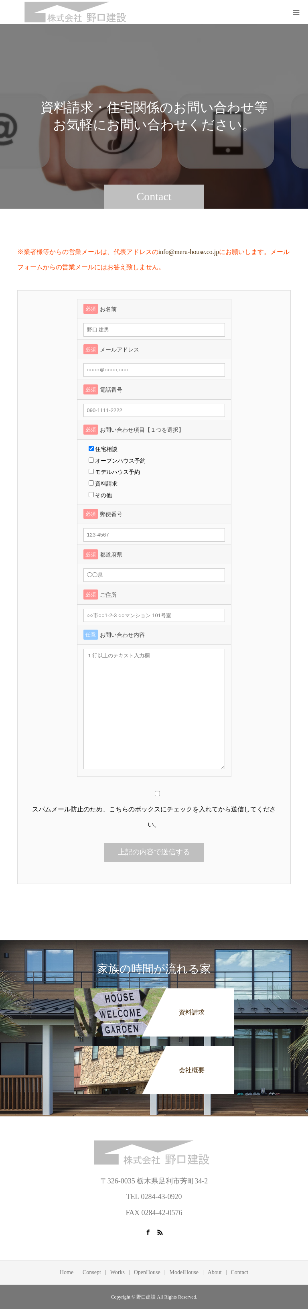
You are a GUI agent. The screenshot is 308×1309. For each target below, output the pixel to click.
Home (66, 1272)
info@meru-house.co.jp (188, 251)
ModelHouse (184, 1272)
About (215, 1272)
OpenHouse (147, 1272)
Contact (240, 1272)
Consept (92, 1272)
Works (117, 1272)
